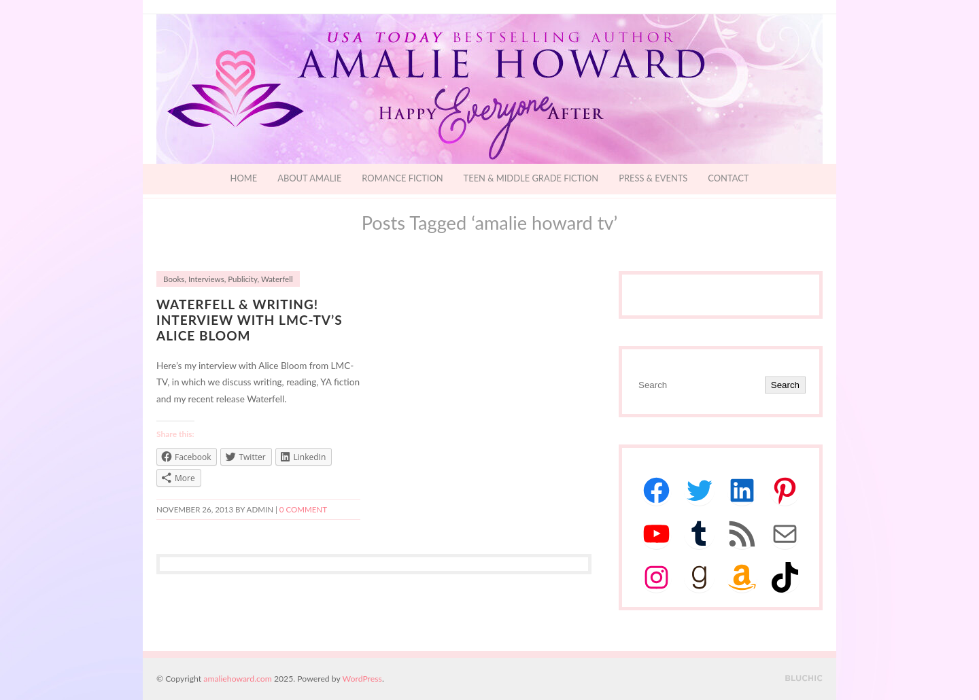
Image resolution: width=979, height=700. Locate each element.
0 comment (303, 509)
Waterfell (277, 279)
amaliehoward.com (237, 678)
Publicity (242, 279)
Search (785, 385)
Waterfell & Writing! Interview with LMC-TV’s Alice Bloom (249, 319)
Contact (728, 178)
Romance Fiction (402, 178)
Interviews (206, 279)
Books (173, 279)
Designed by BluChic (804, 678)
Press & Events (653, 178)
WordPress (362, 678)
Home (244, 178)
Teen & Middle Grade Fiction (531, 178)
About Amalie (309, 178)
